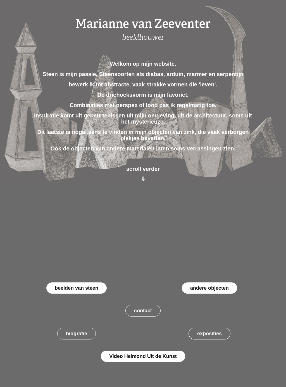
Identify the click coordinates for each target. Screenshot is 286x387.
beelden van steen (76, 288)
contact (143, 310)
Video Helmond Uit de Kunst (143, 356)
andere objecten (209, 288)
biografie (76, 333)
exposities (209, 333)
